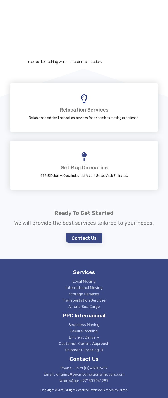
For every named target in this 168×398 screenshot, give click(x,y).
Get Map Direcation (84, 168)
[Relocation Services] (84, 98)
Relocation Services (84, 110)
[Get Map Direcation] (84, 156)
